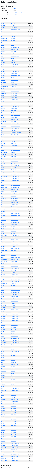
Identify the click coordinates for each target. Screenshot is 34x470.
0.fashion (3, 108)
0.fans (2, 349)
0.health (3, 67)
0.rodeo (3, 145)
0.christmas (4, 357)
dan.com (13, 40)
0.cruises (3, 263)
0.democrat (3, 307)
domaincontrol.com (15, 29)
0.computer (3, 399)
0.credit (3, 255)
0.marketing (4, 176)
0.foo (2, 456)
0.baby (2, 353)
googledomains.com (15, 34)
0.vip (2, 200)
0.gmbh (3, 338)
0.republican (4, 316)
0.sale (2, 423)
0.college (3, 360)
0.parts (2, 412)
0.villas (2, 272)
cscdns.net (13, 110)
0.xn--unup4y (4, 217)
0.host (2, 368)
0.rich (2, 449)
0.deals (2, 233)
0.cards (3, 211)
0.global (3, 62)
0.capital (3, 209)
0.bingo (3, 445)
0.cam (2, 355)
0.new (2, 281)
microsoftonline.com (15, 257)
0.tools (2, 257)
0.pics (2, 137)
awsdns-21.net (14, 325)
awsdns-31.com (14, 64)
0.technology (4, 187)
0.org (2, 132)
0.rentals (3, 318)
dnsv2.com (13, 147)
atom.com (13, 25)
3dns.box (13, 331)
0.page (2, 172)
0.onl (2, 397)
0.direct (3, 408)
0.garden (3, 242)
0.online (3, 375)
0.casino (3, 333)
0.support (3, 434)
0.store (2, 347)
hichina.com (13, 130)
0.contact (3, 410)
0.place (2, 438)
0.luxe (2, 139)
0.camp (3, 25)
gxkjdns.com (14, 261)
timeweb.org (13, 397)
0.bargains (3, 239)
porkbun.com (14, 283)
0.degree (3, 329)
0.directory (3, 226)
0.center (3, 47)
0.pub (2, 395)
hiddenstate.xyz (14, 277)
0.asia (2, 134)
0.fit (2, 84)
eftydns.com (14, 139)
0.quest (3, 382)
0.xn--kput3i (4, 447)
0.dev (2, 150)
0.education (4, 259)
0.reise (2, 268)
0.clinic (2, 320)
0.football (3, 458)
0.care (2, 32)
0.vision (3, 344)
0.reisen (3, 246)
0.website (3, 384)
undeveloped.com (15, 91)
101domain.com (14, 401)
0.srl (2, 196)
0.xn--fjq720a (4, 261)
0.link (2, 336)
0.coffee (3, 104)
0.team (2, 185)
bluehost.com (14, 27)
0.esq (2, 292)
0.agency (3, 215)
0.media (3, 414)
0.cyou (2, 45)
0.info (2, 182)
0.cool (2, 58)
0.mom (2, 373)
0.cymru (3, 42)
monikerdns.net (14, 198)
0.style (2, 248)
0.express (3, 436)
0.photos (3, 454)
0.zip (2, 287)
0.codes (3, 102)
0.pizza (2, 202)
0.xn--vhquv (3, 220)
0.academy (3, 340)
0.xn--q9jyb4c (4, 460)
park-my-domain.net (15, 123)
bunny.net (13, 141)
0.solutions (3, 174)
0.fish (2, 270)
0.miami (3, 207)
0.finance (3, 80)
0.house (3, 441)
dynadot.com (14, 145)
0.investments (4, 86)
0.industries (4, 180)
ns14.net (13, 23)
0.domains (3, 143)
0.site (2, 377)
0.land (2, 128)
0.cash (2, 29)
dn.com (12, 45)
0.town (2, 298)
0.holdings (3, 393)
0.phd (15, 8)
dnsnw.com (13, 156)
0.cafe (2, 266)
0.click (2, 443)
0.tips (2, 189)
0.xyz (2, 222)
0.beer (2, 117)
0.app (2, 178)
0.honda (3, 325)
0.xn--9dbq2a (4, 154)
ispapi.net (13, 62)
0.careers (3, 244)
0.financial (3, 82)
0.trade (2, 191)
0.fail (2, 56)
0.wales (3, 91)
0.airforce (3, 312)
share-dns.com (14, 445)
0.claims (3, 327)
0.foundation (4, 235)
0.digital (3, 228)
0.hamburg (3, 163)
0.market (3, 419)
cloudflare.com (14, 49)
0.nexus (3, 403)
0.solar (2, 296)
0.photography (4, 314)
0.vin (2, 388)
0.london (3, 366)
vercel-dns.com (14, 80)
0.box (2, 331)
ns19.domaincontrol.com (19, 12)
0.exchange (3, 53)
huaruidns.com (14, 447)
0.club (2, 77)
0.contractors (4, 38)
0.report (3, 309)
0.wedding (3, 93)
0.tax (2, 213)
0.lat (2, 362)
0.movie (3, 421)
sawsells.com (14, 32)
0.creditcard (4, 40)
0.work (2, 97)
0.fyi (2, 60)
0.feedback (3, 390)
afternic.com (14, 73)
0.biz (2, 36)
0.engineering (4, 279)
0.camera (3, 428)
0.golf (2, 161)
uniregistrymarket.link (16, 132)
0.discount (3, 305)
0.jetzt (2, 452)
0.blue (2, 406)
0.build (2, 386)
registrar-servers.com (15, 128)
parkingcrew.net (14, 134)
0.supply (3, 432)
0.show (2, 167)
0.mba (2, 119)
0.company (3, 126)
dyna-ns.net (13, 86)
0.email (3, 49)
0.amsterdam (4, 152)
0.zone (2, 231)
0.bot (2, 401)
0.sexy (2, 165)
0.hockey (3, 73)
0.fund (2, 252)
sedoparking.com (15, 56)
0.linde (2, 110)
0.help (2, 69)
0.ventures (3, 198)
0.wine (2, 95)
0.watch (3, 425)
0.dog (2, 141)
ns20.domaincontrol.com (19, 15)
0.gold (2, 158)
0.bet (2, 303)
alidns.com (13, 60)
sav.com (13, 38)
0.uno (2, 285)
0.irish (2, 88)
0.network (3, 121)
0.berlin (3, 23)
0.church (3, 75)
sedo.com (13, 152)
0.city (2, 123)
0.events (3, 51)
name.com (13, 51)
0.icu (2, 130)
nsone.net (13, 36)
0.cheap (3, 34)
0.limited (3, 417)
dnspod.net (13, 395)
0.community (4, 283)
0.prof (2, 294)
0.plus (2, 204)
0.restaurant (4, 250)
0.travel (3, 193)
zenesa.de (13, 42)
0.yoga (2, 224)
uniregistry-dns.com (15, 115)
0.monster (3, 371)
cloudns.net (13, 143)
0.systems (3, 342)
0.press (2, 379)
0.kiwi (2, 237)
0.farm (2, 106)
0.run (2, 147)
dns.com (13, 303)
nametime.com (14, 161)
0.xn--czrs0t (3, 156)
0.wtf (2, 99)
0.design (3, 71)
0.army (2, 322)
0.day (2, 64)
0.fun (2, 364)
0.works (3, 274)
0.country (3, 277)
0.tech (2, 351)
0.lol (2, 115)
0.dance (3, 430)
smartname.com (14, 239)
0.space (3, 301)
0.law (2, 169)
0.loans (3, 112)
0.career (3, 27)
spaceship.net (14, 158)
